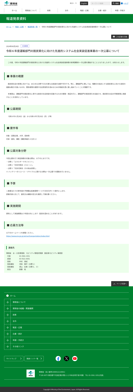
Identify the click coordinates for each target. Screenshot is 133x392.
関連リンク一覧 (32, 358)
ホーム (13, 10)
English (84, 3)
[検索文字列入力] (100, 3)
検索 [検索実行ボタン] (117, 3)
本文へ (72, 3)
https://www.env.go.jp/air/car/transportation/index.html (28, 236)
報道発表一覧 (33, 26)
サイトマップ (11, 358)
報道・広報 (19, 26)
